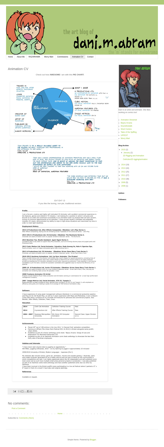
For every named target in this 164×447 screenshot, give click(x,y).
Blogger (93, 440)
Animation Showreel (129, 120)
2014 (123, 165)
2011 (123, 175)
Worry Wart (48, 57)
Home (10, 57)
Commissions (62, 57)
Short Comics (126, 129)
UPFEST (124, 135)
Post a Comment (18, 408)
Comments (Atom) (26, 418)
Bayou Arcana (126, 123)
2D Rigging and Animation (133, 156)
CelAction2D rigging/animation (135, 159)
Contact (90, 57)
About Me (21, 57)
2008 (123, 186)
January (126, 153)
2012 (123, 172)
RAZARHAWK (34, 57)
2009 (123, 182)
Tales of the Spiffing (129, 132)
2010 (123, 179)
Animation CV (77, 57)
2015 (123, 150)
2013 (123, 168)
